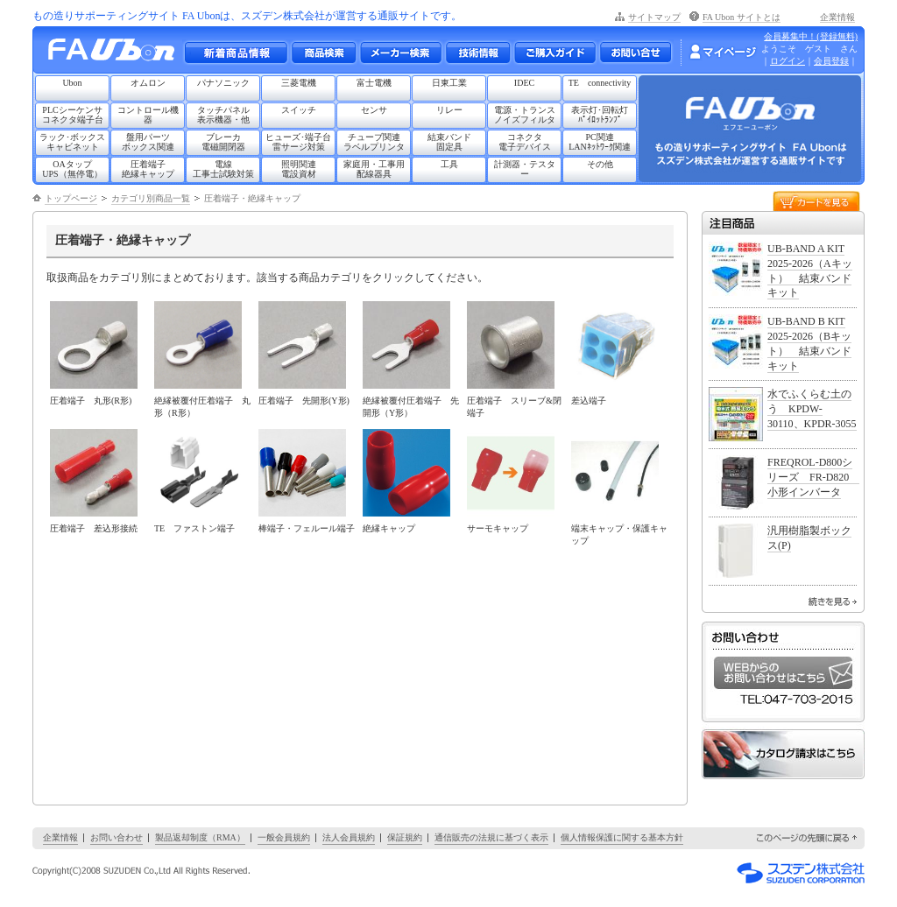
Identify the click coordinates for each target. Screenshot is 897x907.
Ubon (71, 83)
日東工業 (449, 83)
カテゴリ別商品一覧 (150, 198)
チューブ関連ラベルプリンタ (374, 141)
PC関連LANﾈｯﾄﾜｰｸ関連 (600, 141)
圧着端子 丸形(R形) (90, 400)
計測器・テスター (524, 169)
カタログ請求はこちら (783, 754)
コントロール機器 (148, 114)
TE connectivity (600, 83)
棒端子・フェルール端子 (306, 528)
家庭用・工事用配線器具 (374, 169)
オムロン (148, 83)
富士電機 (374, 83)
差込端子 (588, 400)
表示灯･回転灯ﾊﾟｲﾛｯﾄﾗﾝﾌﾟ (599, 114)
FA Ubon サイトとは (741, 17)
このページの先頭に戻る (808, 838)
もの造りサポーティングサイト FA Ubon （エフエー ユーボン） (116, 54)
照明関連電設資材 (298, 169)
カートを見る (816, 200)
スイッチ (298, 110)
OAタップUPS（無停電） (72, 169)
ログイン (787, 61)
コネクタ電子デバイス (524, 141)
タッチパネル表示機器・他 (223, 114)
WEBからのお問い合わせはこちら (783, 673)
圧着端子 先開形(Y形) (304, 400)
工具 (449, 164)
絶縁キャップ (389, 528)
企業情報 (837, 17)
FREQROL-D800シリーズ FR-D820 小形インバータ (813, 477)
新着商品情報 (235, 52)
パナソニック (223, 83)
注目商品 (783, 223)
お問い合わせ (635, 52)
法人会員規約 (348, 837)
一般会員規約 (284, 837)
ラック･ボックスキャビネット (72, 141)
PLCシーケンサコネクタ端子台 (72, 114)
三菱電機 (298, 83)
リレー (449, 110)
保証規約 (404, 837)
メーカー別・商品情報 (323, 52)
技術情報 (477, 52)
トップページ (71, 198)
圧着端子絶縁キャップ (148, 169)
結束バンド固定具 (449, 141)
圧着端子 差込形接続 (94, 528)
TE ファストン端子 (194, 528)
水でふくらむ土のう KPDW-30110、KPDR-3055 (812, 409)
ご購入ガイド (554, 52)
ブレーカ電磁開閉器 (223, 141)
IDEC (524, 83)
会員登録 (831, 61)
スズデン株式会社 (801, 872)
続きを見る (832, 601)
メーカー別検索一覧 (400, 52)
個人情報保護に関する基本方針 (622, 837)
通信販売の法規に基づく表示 (491, 837)
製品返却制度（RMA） (200, 837)
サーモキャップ (497, 528)
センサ (374, 110)
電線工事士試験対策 (223, 169)
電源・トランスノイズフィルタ (524, 114)
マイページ (723, 51)
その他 (600, 164)
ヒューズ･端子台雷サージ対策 (298, 141)
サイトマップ (654, 17)
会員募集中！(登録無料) (811, 36)
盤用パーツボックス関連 (148, 141)
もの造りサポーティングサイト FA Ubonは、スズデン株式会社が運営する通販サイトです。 (247, 16)
